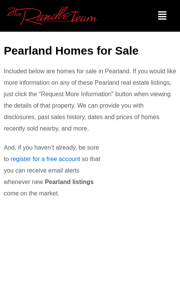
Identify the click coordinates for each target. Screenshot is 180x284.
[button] (162, 16)
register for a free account (45, 159)
